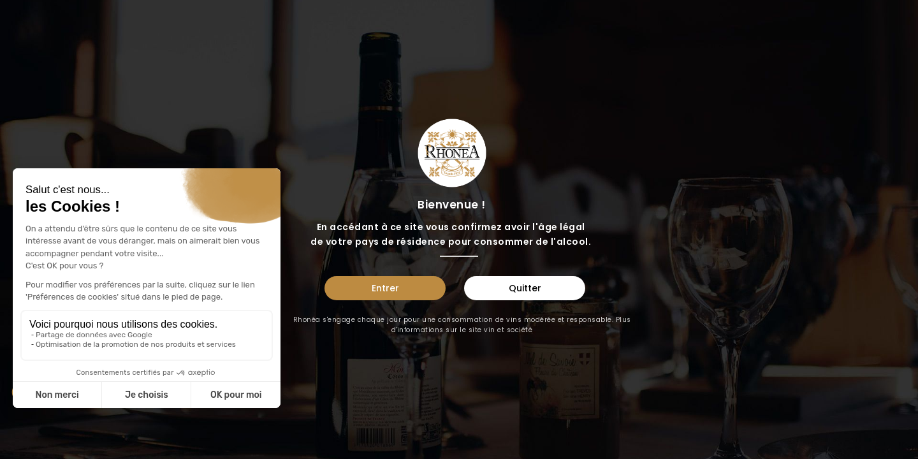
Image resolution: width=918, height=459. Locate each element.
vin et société (508, 330)
